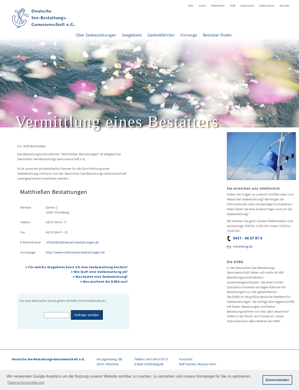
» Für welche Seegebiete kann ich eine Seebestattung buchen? (76, 267)
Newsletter (218, 5)
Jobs (191, 5)
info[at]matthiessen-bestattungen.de (72, 242)
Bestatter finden (217, 35)
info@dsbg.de (243, 246)
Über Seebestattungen (96, 35)
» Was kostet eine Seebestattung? (100, 276)
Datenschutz (267, 5)
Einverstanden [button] (277, 380)
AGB (232, 5)
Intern (202, 5)
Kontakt (284, 5)
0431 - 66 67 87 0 (245, 238)
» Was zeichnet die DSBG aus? (104, 281)
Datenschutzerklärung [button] (25, 383)
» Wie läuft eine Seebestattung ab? (99, 272)
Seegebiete (131, 35)
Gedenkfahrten (161, 35)
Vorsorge (188, 35)
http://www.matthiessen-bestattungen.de (75, 252)
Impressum (247, 5)
